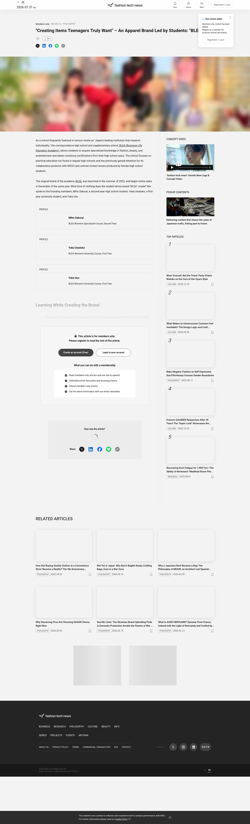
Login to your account (113, 419)
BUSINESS (44, 774)
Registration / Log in (222, 8)
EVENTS (70, 783)
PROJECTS (56, 783)
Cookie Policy (123, 819)
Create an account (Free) (75, 419)
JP (18, 5)
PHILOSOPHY (69, 23)
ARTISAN (83, 783)
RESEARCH (60, 774)
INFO (116, 774)
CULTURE (93, 774)
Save (175, 8)
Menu (202, 8)
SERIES (43, 783)
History (188, 8)
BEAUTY (106, 774)
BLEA (79, 181)
